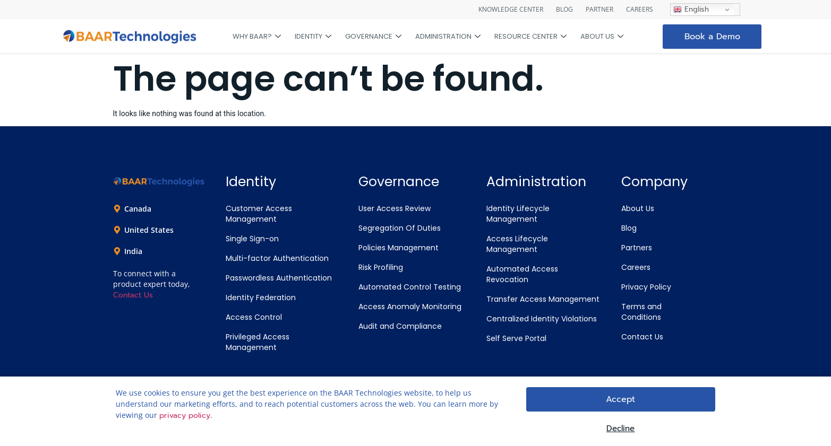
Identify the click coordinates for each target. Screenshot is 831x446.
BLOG (564, 9)
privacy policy (184, 417)
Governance (373, 36)
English (691, 9)
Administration (448, 36)
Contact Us (133, 295)
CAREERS (639, 9)
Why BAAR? (257, 36)
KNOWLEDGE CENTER (510, 9)
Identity (313, 36)
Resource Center (530, 36)
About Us (601, 36)
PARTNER (599, 9)
